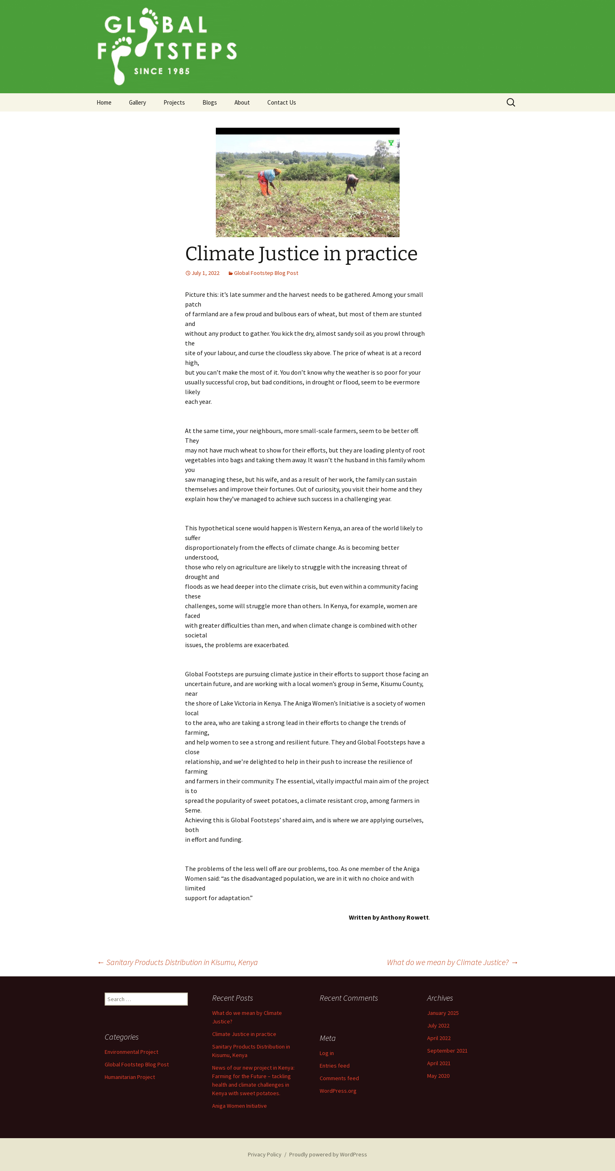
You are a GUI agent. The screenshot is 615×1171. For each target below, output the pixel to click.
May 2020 (438, 1075)
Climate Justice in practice (244, 1034)
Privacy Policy (265, 1154)
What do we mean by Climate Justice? (452, 962)
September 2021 (447, 1050)
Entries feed (335, 1065)
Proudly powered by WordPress (328, 1154)
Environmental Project (131, 1051)
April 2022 (439, 1038)
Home (104, 102)
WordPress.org (338, 1090)
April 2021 (439, 1063)
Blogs (209, 102)
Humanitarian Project (130, 1077)
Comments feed (339, 1078)
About (242, 102)
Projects (174, 102)
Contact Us (281, 102)
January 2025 (443, 1013)
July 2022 (438, 1025)
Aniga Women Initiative (239, 1105)
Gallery (137, 102)
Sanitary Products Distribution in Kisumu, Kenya (177, 962)
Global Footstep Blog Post (266, 273)
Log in (327, 1053)
